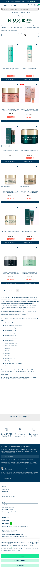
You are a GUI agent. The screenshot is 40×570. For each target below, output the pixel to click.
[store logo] (11, 5)
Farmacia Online (14, 12)
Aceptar (20, 556)
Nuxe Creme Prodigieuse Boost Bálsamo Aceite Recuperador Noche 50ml (10, 110)
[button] (18, 44)
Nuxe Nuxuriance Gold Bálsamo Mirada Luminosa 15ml (10, 232)
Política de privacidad (8, 507)
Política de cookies (7, 509)
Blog (3, 502)
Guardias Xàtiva (6, 494)
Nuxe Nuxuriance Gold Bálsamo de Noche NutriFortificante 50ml (29, 191)
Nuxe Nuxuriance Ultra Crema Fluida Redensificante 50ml (29, 232)
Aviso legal (5, 504)
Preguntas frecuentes (8, 496)
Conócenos (5, 489)
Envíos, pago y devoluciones (10, 512)
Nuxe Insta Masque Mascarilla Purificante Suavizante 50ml (29, 273)
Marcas (23, 12)
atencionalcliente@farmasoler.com (12, 534)
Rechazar (19, 565)
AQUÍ (11, 547)
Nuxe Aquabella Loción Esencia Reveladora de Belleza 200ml (10, 69)
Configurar (19, 561)
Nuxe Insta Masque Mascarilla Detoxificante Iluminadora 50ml (10, 273)
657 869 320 (7, 523)
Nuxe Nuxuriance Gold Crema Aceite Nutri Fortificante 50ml (10, 191)
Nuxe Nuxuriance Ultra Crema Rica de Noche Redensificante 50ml (29, 151)
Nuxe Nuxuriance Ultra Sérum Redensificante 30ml (10, 151)
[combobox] (20, 9)
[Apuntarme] (7, 479)
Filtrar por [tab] (10, 35)
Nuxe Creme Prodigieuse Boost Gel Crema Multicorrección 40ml (29, 109)
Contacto (5, 491)
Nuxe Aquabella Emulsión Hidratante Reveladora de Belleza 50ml (29, 70)
